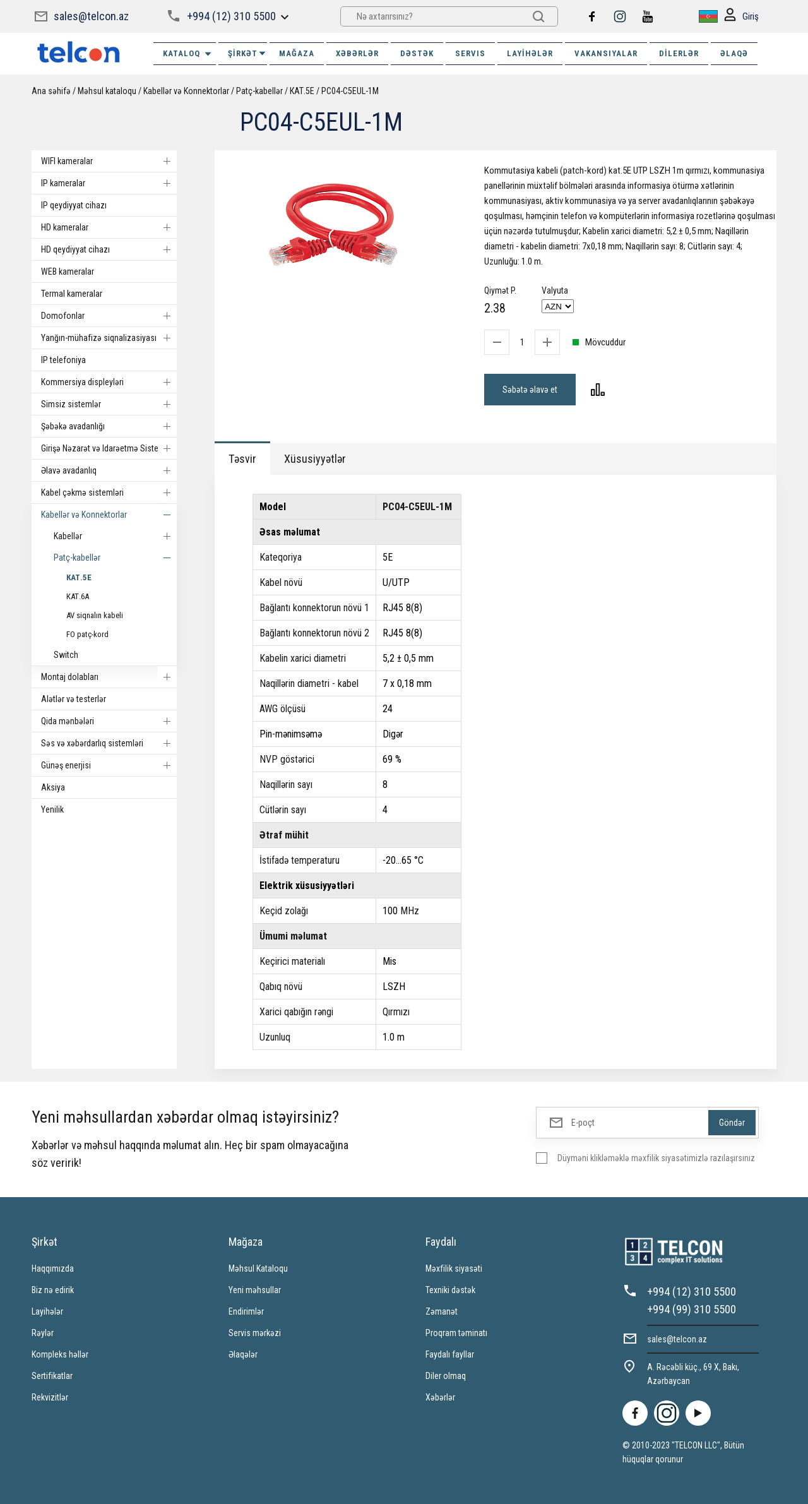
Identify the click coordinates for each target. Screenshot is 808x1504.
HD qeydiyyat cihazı (109, 249)
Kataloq (188, 54)
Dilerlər (679, 53)
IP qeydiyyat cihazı (74, 205)
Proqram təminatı (456, 1333)
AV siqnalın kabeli (94, 615)
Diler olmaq (445, 1376)
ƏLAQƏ (734, 53)
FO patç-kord (87, 634)
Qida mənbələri (109, 721)
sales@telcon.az (91, 16)
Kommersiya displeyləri (109, 382)
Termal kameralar (71, 294)
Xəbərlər (440, 1397)
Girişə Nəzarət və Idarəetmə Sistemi (109, 448)
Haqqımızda (53, 1268)
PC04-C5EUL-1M (350, 91)
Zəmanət (441, 1311)
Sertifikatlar (52, 1376)
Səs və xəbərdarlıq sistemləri (109, 743)
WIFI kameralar (109, 161)
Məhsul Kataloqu (258, 1268)
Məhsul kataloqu (107, 91)
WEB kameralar (67, 271)
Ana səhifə (51, 91)
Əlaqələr (243, 1354)
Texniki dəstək (450, 1290)
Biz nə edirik (53, 1290)
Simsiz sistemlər (109, 404)
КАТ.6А (77, 596)
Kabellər (115, 536)
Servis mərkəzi (255, 1333)
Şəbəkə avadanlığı (109, 426)
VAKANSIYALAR (606, 53)
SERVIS (470, 53)
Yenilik (52, 809)
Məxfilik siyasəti (453, 1268)
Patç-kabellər (259, 91)
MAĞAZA (296, 53)
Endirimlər (246, 1311)
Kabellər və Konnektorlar (186, 91)
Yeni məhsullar (255, 1290)
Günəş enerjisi (109, 765)
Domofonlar (109, 315)
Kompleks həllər (60, 1354)
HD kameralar (109, 227)
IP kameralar (109, 183)
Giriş (741, 17)
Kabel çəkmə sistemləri (109, 492)
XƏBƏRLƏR (357, 53)
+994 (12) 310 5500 (231, 16)
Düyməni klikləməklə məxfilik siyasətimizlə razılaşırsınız (656, 1158)
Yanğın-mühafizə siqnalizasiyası (109, 338)
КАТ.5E (302, 91)
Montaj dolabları (109, 677)
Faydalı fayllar (449, 1354)
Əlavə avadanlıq (109, 470)
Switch (66, 655)
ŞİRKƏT (247, 53)
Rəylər (43, 1333)
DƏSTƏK (417, 53)
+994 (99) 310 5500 (691, 1309)
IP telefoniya (63, 360)
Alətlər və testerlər (73, 699)
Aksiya (53, 787)
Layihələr (530, 53)
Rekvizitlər (50, 1397)
